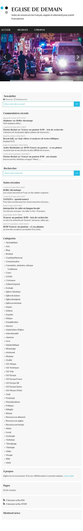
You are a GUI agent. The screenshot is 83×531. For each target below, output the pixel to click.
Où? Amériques (12, 368)
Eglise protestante (13, 303)
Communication (12, 261)
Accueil (6, 30)
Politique (10, 406)
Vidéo (8, 451)
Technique (10, 440)
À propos (39, 30)
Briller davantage (24, 120)
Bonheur (9, 254)
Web (8, 459)
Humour (9, 326)
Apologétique (12, 242)
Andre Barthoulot (11, 147)
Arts (8, 246)
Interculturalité (12, 333)
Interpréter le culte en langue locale (21, 208)
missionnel (10, 352)
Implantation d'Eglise (15, 330)
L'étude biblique (12, 345)
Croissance (10, 280)
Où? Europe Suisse (14, 387)
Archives (22, 30)
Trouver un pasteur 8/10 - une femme (39, 156)
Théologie (10, 447)
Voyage (9, 455)
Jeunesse (10, 337)
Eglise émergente (13, 299)
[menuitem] (7, 29)
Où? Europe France (14, 379)
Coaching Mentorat (14, 258)
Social (8, 432)
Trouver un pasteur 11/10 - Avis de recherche (42, 130)
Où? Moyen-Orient (14, 390)
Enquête (9, 314)
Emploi (9, 307)
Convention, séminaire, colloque (19, 265)
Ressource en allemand (15, 417)
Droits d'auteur (9, 490)
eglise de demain (36, 9)
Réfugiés (9, 409)
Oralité (9, 360)
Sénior (9, 428)
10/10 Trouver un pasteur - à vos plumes (43, 147)
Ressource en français (15, 425)
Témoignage (11, 443)
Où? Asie (10, 371)
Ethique (9, 318)
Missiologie (11, 349)
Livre (8, 341)
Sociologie (10, 436)
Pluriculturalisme (13, 402)
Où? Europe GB (12, 383)
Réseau (9, 413)
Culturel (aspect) (13, 284)
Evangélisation (12, 322)
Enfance (9, 311)
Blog (8, 250)
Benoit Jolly (8, 138)
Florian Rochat (10, 130)
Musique (9, 356)
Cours (8, 273)
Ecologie (9, 288)
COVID (9, 276)
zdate (8, 462)
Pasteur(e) (10, 398)
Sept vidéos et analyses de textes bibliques (38, 138)
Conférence (12, 269)
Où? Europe (11, 375)
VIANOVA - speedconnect (16, 199)
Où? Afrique (11, 364)
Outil (8, 394)
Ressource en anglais (14, 421)
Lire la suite (69, 476)
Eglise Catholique (13, 292)
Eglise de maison (13, 295)
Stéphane (7, 120)
